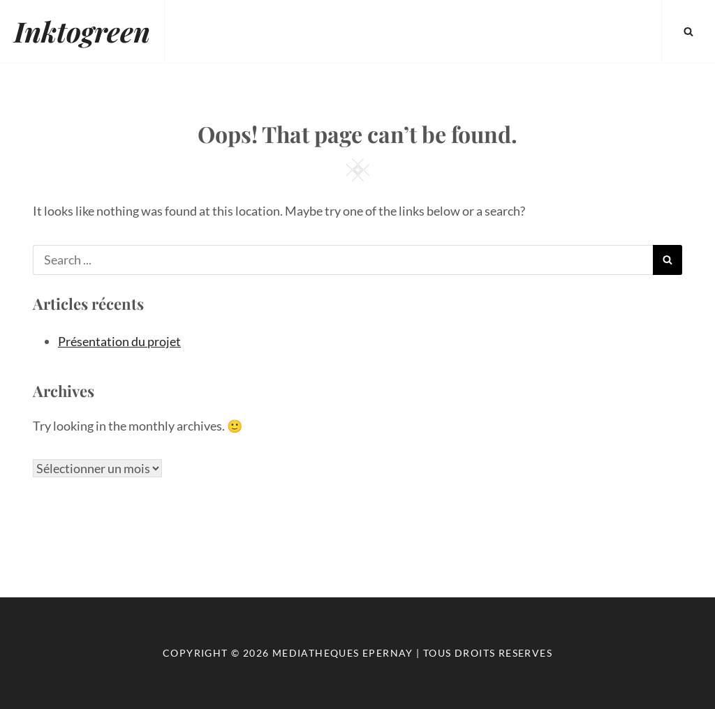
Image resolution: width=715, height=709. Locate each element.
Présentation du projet (119, 341)
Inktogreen (82, 31)
